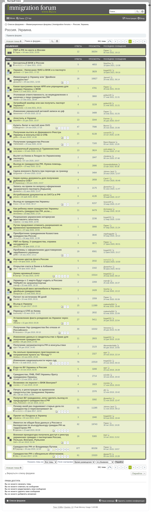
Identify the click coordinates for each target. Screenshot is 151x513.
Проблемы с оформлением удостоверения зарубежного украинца (37, 251)
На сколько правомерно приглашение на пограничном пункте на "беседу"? (36, 353)
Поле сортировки (76, 462)
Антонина (17, 213)
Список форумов (16, 24)
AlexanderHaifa (110, 345)
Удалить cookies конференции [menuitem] (131, 501)
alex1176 (17, 246)
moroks (16, 385)
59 (68, 449)
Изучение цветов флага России (31, 259)
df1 (14, 395)
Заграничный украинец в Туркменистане (36, 148)
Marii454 (17, 120)
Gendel (16, 299)
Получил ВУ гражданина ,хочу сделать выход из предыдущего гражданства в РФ (40, 399)
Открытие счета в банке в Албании (33, 266)
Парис (18, 52)
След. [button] (144, 41)
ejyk (15, 347)
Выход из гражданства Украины (31, 201)
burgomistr (17, 173)
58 (65, 449)
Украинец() (20, 183)
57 (62, 449)
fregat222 (107, 70)
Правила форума (14, 35)
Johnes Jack (109, 171)
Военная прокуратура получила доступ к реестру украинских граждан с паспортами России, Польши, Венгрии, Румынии (41, 437)
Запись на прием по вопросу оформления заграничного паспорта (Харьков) (37, 187)
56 (59, 449)
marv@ (16, 285)
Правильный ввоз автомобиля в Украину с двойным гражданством (37, 289)
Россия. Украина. (81, 24)
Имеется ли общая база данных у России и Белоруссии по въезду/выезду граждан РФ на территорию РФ (39, 425)
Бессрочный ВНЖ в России (28, 63)
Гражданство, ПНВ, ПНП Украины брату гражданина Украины (35, 375)
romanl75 (107, 133)
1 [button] (119, 41)
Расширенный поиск (142, 11)
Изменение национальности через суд (34, 360)
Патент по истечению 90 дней (29, 297)
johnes (16, 197)
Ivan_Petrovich (19, 403)
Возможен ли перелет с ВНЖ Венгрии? (35, 382)
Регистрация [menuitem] (130, 18)
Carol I (106, 178)
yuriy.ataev (17, 151)
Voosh (16, 100)
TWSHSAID (18, 144)
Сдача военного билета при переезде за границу (40, 171)
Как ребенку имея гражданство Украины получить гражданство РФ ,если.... (35, 209)
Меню (12, 18)
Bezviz (106, 126)
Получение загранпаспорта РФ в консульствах (39, 345)
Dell (15, 442)
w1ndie (16, 379)
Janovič (107, 77)
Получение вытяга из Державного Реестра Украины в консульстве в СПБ (37, 133)
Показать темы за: (42, 462)
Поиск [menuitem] (21, 18)
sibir (15, 269)
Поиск (137, 11)
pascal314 (17, 166)
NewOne (107, 63)
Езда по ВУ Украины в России (30, 367)
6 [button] (137, 41)
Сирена (16, 222)
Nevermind (17, 113)
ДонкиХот (17, 82)
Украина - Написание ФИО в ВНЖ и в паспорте (39, 70)
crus (15, 262)
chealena (17, 161)
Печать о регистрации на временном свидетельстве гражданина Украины (34, 391)
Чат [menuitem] (29, 18)
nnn (16, 363)
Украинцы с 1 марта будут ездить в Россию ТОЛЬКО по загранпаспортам (37, 281)
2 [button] (122, 41)
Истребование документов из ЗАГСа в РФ (36, 194)
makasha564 (109, 304)
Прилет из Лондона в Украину (30, 415)
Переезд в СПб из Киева (26, 311)
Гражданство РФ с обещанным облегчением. (38, 453)
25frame (16, 323)
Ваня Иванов (109, 142)
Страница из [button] (109, 41)
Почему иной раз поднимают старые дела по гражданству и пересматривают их (38, 407)
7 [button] (140, 41)
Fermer (107, 119)
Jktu (17, 456)
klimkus (16, 357)
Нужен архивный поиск (26, 273)
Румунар (19, 449)
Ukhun (16, 306)
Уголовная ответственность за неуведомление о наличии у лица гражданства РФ (40, 96)
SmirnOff (107, 202)
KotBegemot (18, 127)
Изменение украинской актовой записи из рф (38, 111)
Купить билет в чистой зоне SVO (31, 125)
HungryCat (17, 293)
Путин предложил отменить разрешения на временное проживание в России (37, 226)
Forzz (15, 204)
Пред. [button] (115, 41)
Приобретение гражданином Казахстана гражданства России (35, 234)
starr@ (18, 276)
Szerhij (106, 289)
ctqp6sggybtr (109, 234)
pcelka (16, 342)
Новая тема (12, 41)
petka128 (107, 95)
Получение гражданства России (31, 141)
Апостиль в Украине (24, 118)
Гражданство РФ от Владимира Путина (35, 446)
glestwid (16, 72)
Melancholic (18, 108)
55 (56, 449)
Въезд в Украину (22, 304)
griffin (15, 137)
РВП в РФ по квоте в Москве (29, 50)
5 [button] (133, 41)
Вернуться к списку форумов (21, 473)
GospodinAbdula (110, 164)
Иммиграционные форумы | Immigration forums (48, 24)
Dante (15, 91)
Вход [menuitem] (142, 18)
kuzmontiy (17, 313)
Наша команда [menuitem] (107, 501)
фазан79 (107, 454)
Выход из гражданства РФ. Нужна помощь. (37, 164)
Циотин (18, 430)
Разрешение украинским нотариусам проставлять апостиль (34, 218)
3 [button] (126, 41)
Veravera (19, 332)
